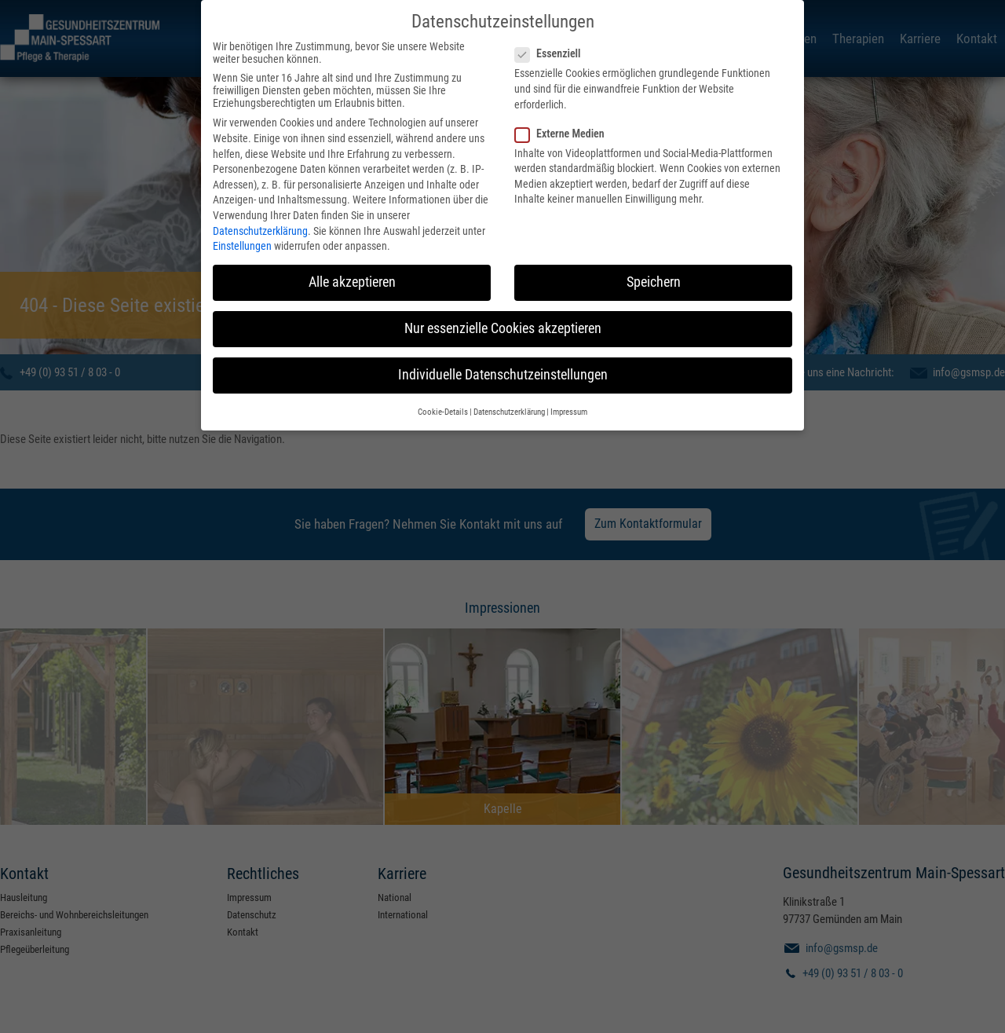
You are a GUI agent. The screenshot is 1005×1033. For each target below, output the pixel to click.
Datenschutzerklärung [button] (509, 405)
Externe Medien (564, 126)
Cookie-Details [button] (443, 405)
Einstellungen (242, 239)
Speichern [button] (654, 275)
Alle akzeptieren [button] (352, 275)
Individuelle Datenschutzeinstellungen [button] (503, 367)
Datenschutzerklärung (260, 223)
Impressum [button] (568, 405)
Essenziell (552, 46)
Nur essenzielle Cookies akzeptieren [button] (502, 321)
